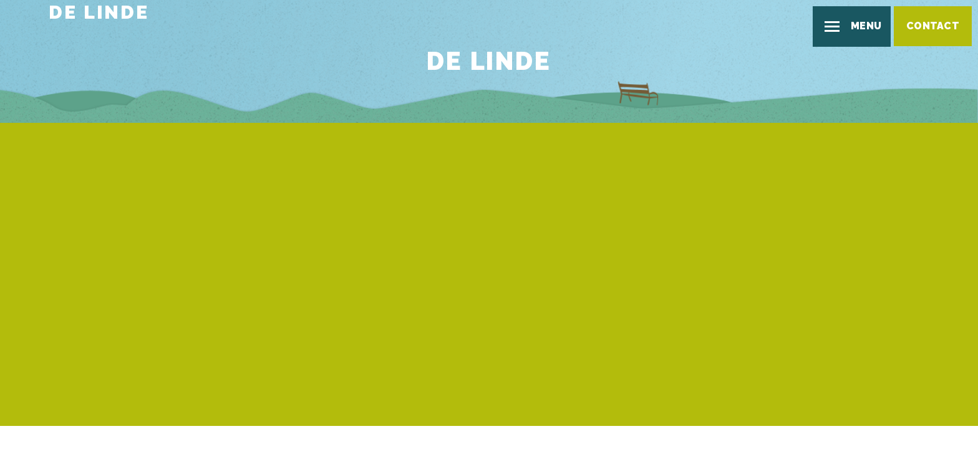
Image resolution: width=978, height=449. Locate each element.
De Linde (98, 12)
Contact (932, 26)
